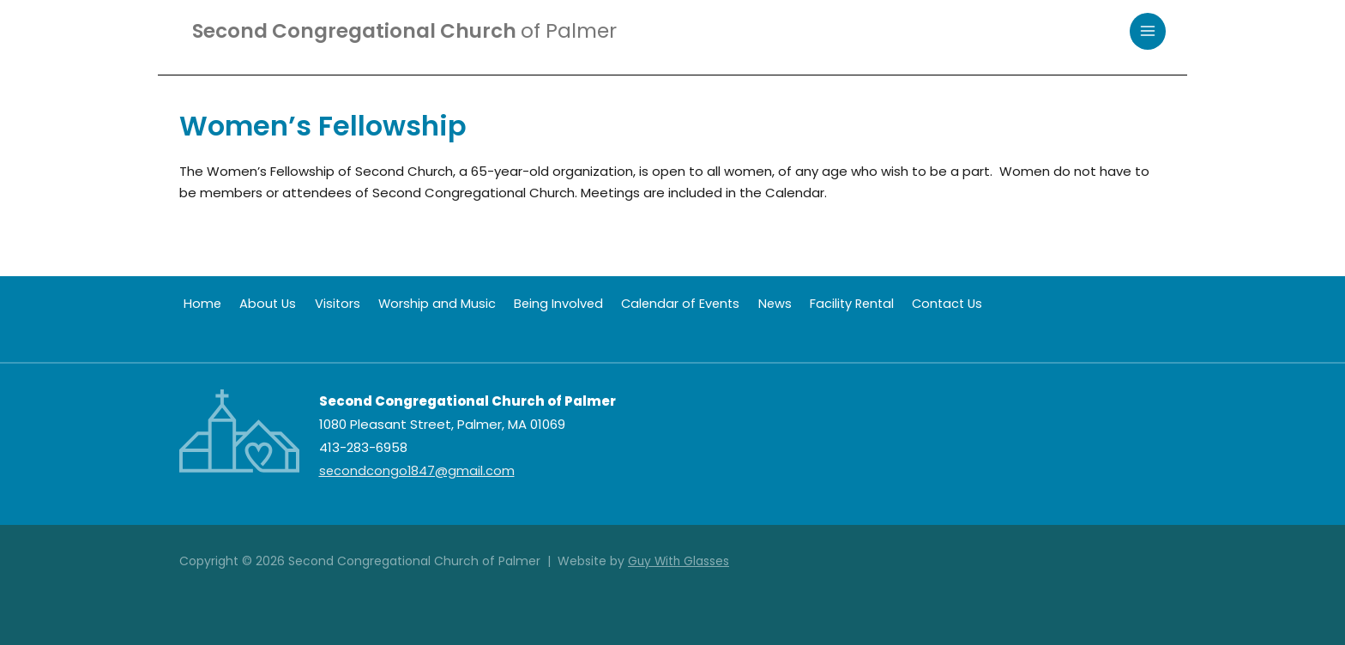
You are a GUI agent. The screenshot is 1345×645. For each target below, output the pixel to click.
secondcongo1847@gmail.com (417, 470)
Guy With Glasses (680, 561)
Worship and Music (420, 303)
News (748, 303)
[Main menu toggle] (1148, 32)
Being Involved (537, 303)
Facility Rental (822, 303)
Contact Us (915, 303)
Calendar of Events (657, 303)
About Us (260, 303)
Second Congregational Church (412, 31)
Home (198, 303)
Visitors (325, 303)
